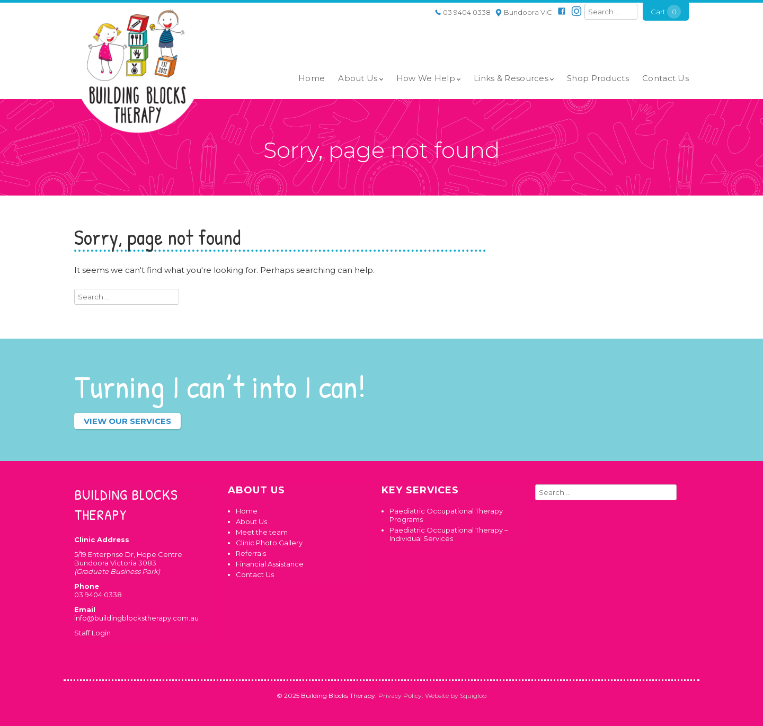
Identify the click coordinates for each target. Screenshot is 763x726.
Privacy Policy (400, 696)
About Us (357, 78)
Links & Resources (511, 78)
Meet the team (262, 532)
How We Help (425, 78)
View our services (127, 421)
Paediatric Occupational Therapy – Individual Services (448, 534)
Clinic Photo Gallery (269, 542)
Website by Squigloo (455, 696)
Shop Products (598, 78)
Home (311, 78)
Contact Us (665, 78)
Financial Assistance (270, 564)
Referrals (251, 553)
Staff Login (92, 632)
